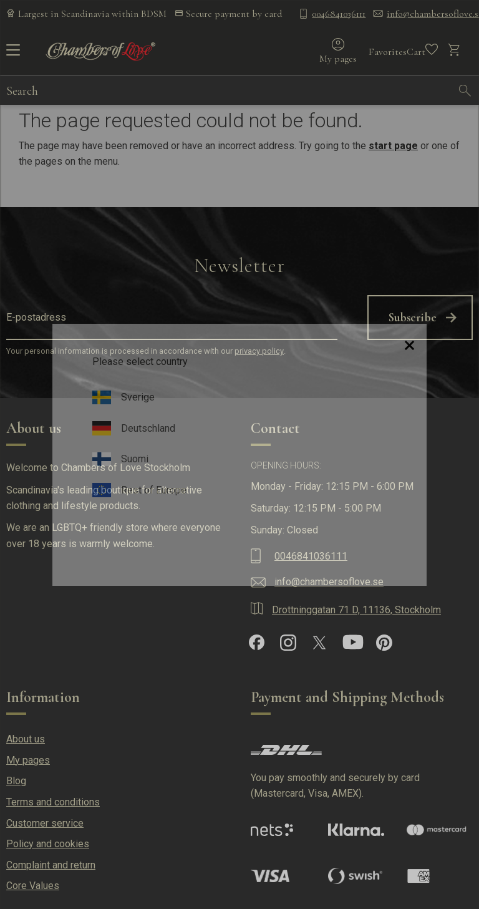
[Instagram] (288, 642)
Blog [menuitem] (16, 781)
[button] (11, 54)
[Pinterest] (384, 642)
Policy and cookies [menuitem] (47, 844)
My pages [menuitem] (28, 760)
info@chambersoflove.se (329, 582)
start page (393, 146)
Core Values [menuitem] (32, 886)
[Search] (465, 90)
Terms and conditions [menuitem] (53, 802)
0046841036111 (338, 13)
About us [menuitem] (25, 739)
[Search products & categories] (229, 90)
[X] (319, 642)
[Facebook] (256, 642)
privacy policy (259, 351)
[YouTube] (353, 642)
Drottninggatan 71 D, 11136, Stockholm (356, 610)
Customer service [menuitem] (45, 823)
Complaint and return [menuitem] (50, 865)
